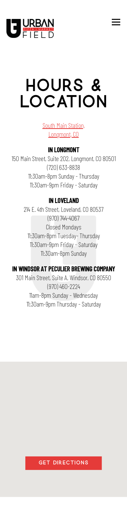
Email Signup (63, 506)
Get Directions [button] (63, 463)
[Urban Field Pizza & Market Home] (30, 29)
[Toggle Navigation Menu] (116, 22)
